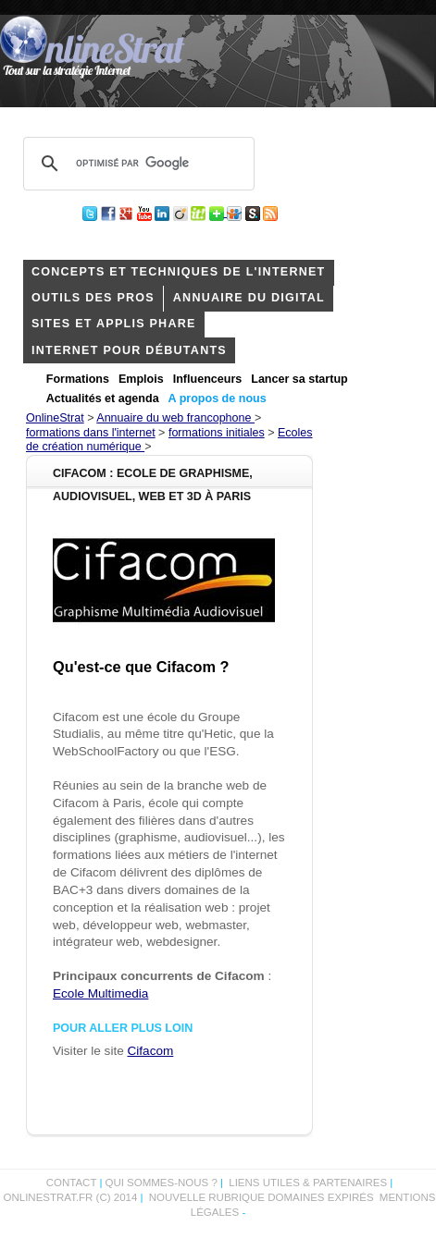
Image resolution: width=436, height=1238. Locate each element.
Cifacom (151, 1051)
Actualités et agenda (102, 398)
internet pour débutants (129, 350)
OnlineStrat (55, 417)
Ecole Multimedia (100, 993)
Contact (71, 1182)
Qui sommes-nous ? (162, 1182)
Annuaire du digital (249, 297)
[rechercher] (136, 164)
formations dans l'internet (91, 432)
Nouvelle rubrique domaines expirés (261, 1197)
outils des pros (93, 297)
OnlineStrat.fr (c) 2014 (71, 1197)
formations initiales (216, 432)
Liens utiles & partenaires (308, 1182)
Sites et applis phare (113, 323)
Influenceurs (208, 379)
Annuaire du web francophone (175, 417)
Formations (77, 379)
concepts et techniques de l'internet (178, 271)
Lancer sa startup (299, 379)
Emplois (141, 379)
